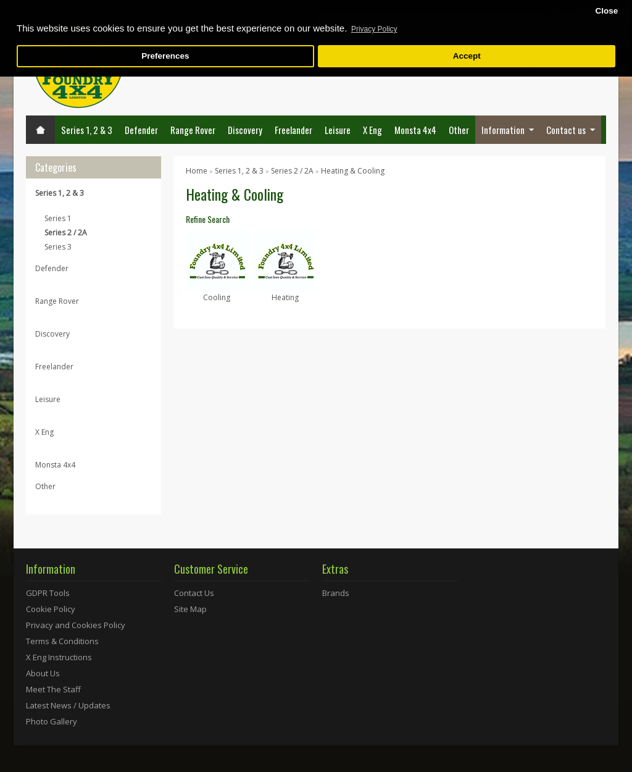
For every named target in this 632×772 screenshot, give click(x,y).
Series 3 (58, 246)
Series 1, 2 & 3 (86, 129)
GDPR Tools (48, 592)
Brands (335, 592)
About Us (43, 673)
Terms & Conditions (62, 641)
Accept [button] (467, 56)
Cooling (216, 297)
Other (459, 129)
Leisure (338, 129)
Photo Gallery (51, 721)
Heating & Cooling (353, 171)
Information (503, 129)
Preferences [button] (165, 56)
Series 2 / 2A (65, 232)
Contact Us (194, 592)
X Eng (372, 129)
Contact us (566, 129)
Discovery (245, 129)
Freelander (293, 129)
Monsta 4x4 (415, 129)
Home (196, 171)
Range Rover (192, 129)
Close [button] (606, 10)
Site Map (190, 609)
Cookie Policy (50, 609)
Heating (285, 297)
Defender (141, 129)
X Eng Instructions (59, 657)
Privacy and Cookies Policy (75, 625)
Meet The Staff (53, 689)
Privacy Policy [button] (374, 29)
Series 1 (58, 218)
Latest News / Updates (68, 705)
